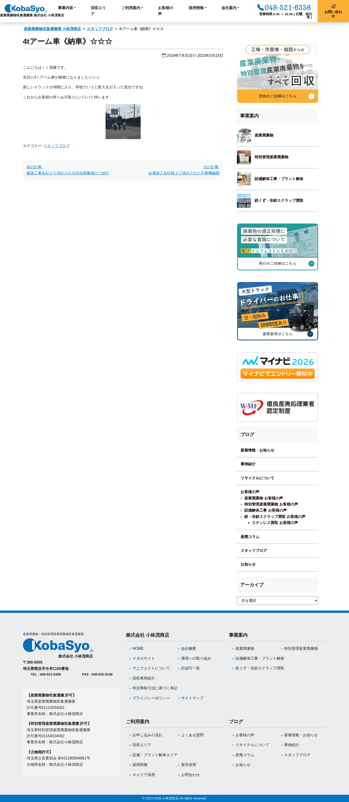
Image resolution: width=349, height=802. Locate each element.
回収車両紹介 (143, 678)
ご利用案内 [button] (130, 8)
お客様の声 (165, 11)
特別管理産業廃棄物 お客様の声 (271, 504)
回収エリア (98, 11)
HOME (138, 648)
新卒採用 (188, 765)
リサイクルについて (257, 478)
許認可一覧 (190, 668)
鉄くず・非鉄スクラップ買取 (279, 200)
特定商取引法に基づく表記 (154, 688)
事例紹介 (248, 464)
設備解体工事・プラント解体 (279, 179)
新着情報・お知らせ (257, 450)
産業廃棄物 (264, 135)
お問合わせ (190, 775)
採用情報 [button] (196, 8)
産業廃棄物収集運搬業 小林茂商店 (52, 29)
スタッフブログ (100, 29)
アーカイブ (252, 584)
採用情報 (139, 765)
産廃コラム (250, 537)
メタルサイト (143, 658)
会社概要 (188, 648)
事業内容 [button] (65, 8)
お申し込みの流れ (147, 735)
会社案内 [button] (228, 8)
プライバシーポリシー (151, 698)
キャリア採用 (143, 775)
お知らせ (248, 564)
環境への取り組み (196, 658)
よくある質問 (192, 735)
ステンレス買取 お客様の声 (275, 523)
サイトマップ (192, 698)
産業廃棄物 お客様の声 (263, 498)
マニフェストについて (151, 668)
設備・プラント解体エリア (154, 755)
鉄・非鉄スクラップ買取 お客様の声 (274, 517)
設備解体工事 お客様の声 (265, 510)
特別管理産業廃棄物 (271, 157)
